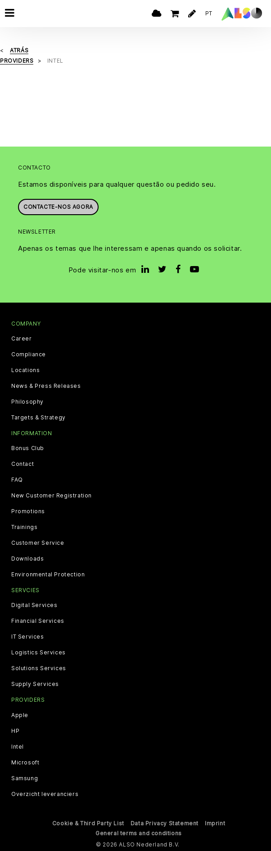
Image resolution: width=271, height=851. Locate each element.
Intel (17, 747)
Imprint (215, 823)
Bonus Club (27, 448)
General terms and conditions (138, 833)
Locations (25, 370)
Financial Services (37, 621)
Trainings (24, 527)
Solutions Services (38, 668)
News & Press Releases (46, 386)
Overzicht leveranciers (44, 794)
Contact (22, 464)
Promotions (28, 511)
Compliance (28, 354)
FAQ (17, 480)
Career (21, 339)
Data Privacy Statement (165, 823)
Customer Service (37, 543)
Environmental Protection (48, 574)
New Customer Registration (51, 495)
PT (208, 13)
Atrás (19, 50)
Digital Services (34, 605)
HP (15, 731)
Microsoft (25, 762)
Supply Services (35, 684)
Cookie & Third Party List (88, 823)
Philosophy (27, 402)
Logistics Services (38, 652)
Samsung (24, 778)
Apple (19, 715)
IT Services (27, 637)
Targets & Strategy (38, 417)
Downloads (27, 559)
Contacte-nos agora (58, 206)
